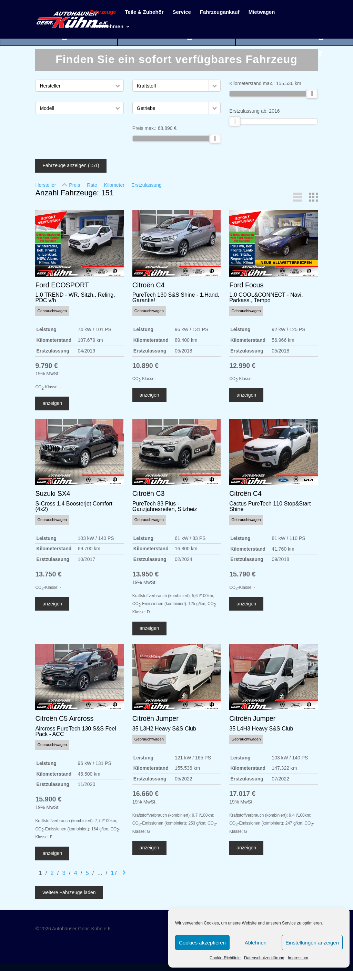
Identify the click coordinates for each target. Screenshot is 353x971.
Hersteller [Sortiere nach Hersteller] (45, 185)
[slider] (215, 138)
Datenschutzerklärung (264, 957)
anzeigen (52, 403)
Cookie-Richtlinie (225, 957)
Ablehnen (255, 943)
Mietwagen (262, 12)
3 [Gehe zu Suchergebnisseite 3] (63, 873)
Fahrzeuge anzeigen (70, 165)
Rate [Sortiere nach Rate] (92, 185)
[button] (118, 86)
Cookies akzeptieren (202, 943)
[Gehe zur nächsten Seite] (124, 873)
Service (181, 12)
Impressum (298, 957)
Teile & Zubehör (144, 12)
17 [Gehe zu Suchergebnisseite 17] (114, 873)
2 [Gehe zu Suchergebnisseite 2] (51, 873)
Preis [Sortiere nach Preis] (74, 185)
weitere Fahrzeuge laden (68, 892)
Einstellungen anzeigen (312, 943)
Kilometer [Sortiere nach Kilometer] (114, 185)
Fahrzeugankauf (220, 12)
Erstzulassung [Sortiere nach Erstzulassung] (146, 185)
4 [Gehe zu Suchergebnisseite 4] (75, 873)
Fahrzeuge (103, 12)
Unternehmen (106, 26)
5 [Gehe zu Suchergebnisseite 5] (87, 873)
